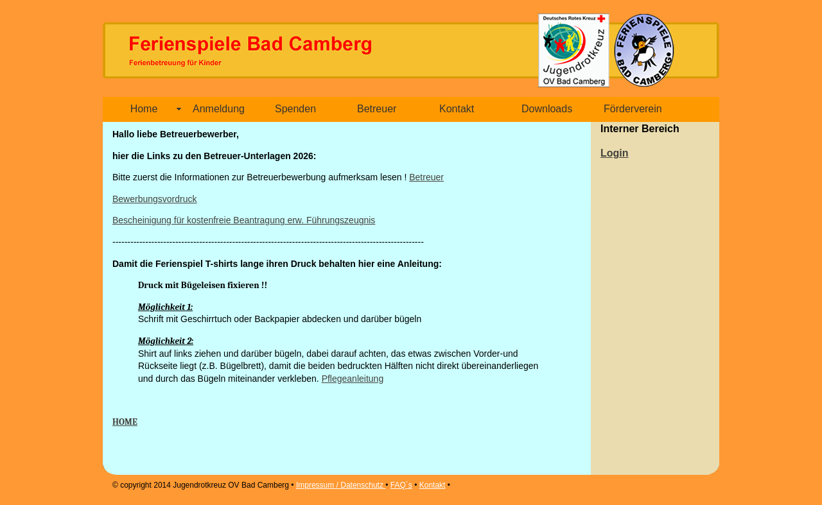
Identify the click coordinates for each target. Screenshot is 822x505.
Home (144, 108)
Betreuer (376, 108)
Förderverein (633, 108)
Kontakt (456, 108)
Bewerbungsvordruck (154, 199)
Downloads (546, 108)
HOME (124, 421)
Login (614, 153)
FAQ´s (401, 485)
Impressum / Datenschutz (340, 485)
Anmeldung (219, 108)
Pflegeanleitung (353, 378)
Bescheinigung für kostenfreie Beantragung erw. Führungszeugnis (243, 220)
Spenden (295, 108)
